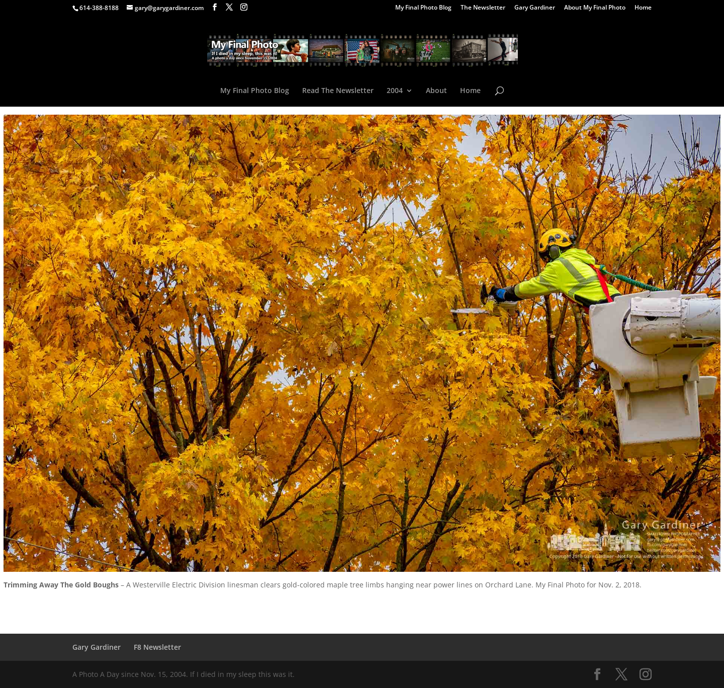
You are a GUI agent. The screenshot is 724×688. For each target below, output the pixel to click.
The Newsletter (483, 8)
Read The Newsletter (338, 91)
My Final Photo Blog (423, 8)
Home (643, 8)
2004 (395, 91)
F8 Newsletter (157, 647)
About (436, 91)
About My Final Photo (594, 8)
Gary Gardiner (534, 8)
